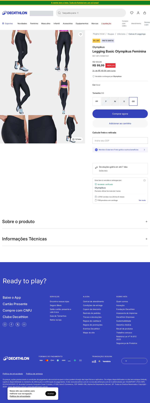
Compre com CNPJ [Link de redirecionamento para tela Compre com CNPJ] (17, 310)
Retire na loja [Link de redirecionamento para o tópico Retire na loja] (55, 320)
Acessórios (68, 23)
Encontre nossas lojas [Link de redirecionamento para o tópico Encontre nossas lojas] (59, 301)
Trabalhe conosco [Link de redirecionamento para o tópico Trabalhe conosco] (124, 332)
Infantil (57, 23)
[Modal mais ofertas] (144, 180)
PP (97, 101)
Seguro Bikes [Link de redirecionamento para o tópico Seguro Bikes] (56, 305)
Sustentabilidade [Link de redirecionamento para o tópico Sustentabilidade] (123, 321)
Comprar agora (120, 113)
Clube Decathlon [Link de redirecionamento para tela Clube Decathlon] (15, 317)
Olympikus (98, 47)
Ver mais (142, 200)
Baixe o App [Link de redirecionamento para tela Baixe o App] (12, 297)
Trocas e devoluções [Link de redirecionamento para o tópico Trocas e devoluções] (92, 317)
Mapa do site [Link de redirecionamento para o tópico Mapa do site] (89, 332)
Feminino (34, 23)
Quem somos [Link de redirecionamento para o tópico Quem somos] (122, 301)
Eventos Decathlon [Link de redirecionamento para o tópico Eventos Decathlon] (91, 329)
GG (133, 101)
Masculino (45, 23)
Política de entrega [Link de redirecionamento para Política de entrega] (34, 374)
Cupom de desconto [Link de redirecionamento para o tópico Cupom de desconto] (92, 309)
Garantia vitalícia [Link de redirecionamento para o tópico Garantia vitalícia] (123, 325)
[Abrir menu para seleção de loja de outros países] (134, 361)
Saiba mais (103, 170)
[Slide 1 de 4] (75, 2)
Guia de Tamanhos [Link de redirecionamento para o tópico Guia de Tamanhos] (58, 316)
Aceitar (50, 393)
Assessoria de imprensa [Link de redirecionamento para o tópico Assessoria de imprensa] (126, 313)
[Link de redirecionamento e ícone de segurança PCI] (99, 361)
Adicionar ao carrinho (120, 123)
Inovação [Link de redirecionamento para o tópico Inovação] (120, 305)
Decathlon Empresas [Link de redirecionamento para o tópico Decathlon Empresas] (125, 317)
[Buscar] (59, 13)
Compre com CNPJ (125, 23)
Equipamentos (82, 23)
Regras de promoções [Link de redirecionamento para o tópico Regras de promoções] (92, 325)
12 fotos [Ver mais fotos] (76, 139)
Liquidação (106, 23)
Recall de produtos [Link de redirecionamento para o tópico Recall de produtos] (124, 329)
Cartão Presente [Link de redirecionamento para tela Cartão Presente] (15, 304)
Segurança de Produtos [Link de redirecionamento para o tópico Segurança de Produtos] (126, 343)
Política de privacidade (20, 396)
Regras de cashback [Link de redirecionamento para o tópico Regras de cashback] (92, 321)
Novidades (22, 23)
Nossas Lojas (147, 23)
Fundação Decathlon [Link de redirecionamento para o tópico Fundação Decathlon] (125, 309)
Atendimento (136, 23)
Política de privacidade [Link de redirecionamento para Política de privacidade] (13, 374)
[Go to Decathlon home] (14, 13)
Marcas (95, 23)
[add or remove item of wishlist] (80, 34)
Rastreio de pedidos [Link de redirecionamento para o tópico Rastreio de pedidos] (91, 313)
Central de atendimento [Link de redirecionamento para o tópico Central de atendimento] (93, 301)
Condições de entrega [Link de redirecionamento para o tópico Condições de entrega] (93, 305)
